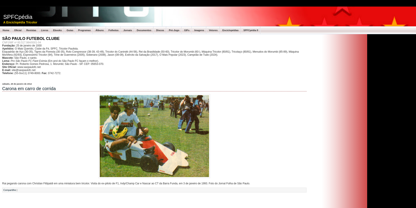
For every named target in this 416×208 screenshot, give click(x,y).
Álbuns (99, 30)
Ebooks (57, 30)
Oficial (18, 30)
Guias (70, 30)
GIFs (186, 30)
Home (6, 30)
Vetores (213, 30)
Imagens (199, 30)
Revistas (31, 30)
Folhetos (114, 30)
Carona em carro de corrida (29, 88)
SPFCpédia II (250, 30)
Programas (84, 30)
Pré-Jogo (174, 30)
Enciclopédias (230, 30)
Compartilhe (9, 190)
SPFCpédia (17, 17)
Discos (160, 30)
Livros (44, 30)
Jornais (127, 30)
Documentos (144, 30)
